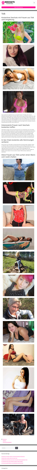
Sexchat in (5, 439)
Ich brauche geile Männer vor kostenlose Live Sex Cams (12, 463)
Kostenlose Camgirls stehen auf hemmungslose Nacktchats (13, 456)
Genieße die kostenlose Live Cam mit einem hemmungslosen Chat (14, 459)
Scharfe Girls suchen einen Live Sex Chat (9, 458)
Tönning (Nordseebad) (7, 442)
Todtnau (4, 440)
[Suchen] (16, 448)
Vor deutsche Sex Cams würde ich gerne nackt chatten (12, 461)
